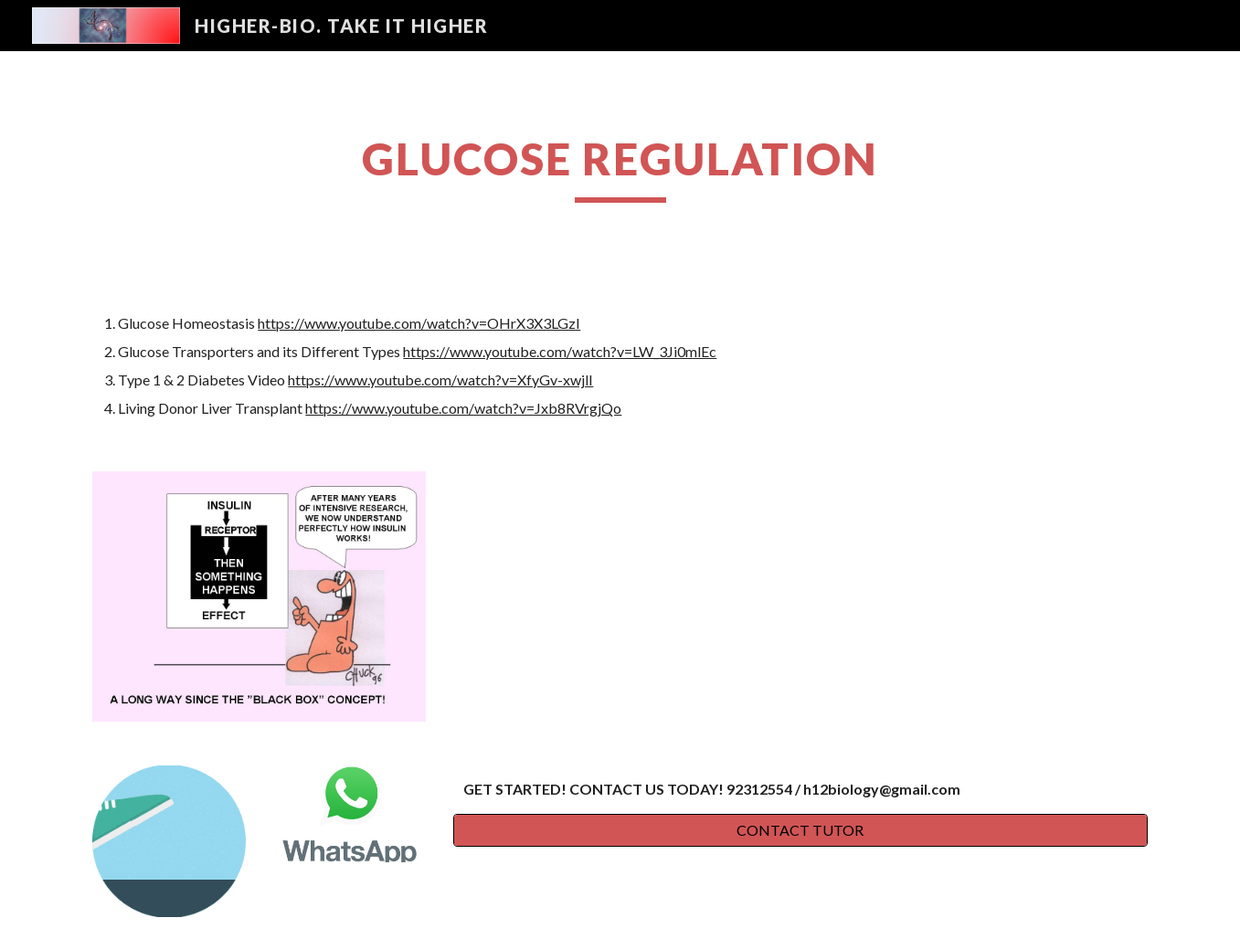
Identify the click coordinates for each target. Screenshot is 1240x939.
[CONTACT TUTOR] (800, 830)
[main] (619, 167)
